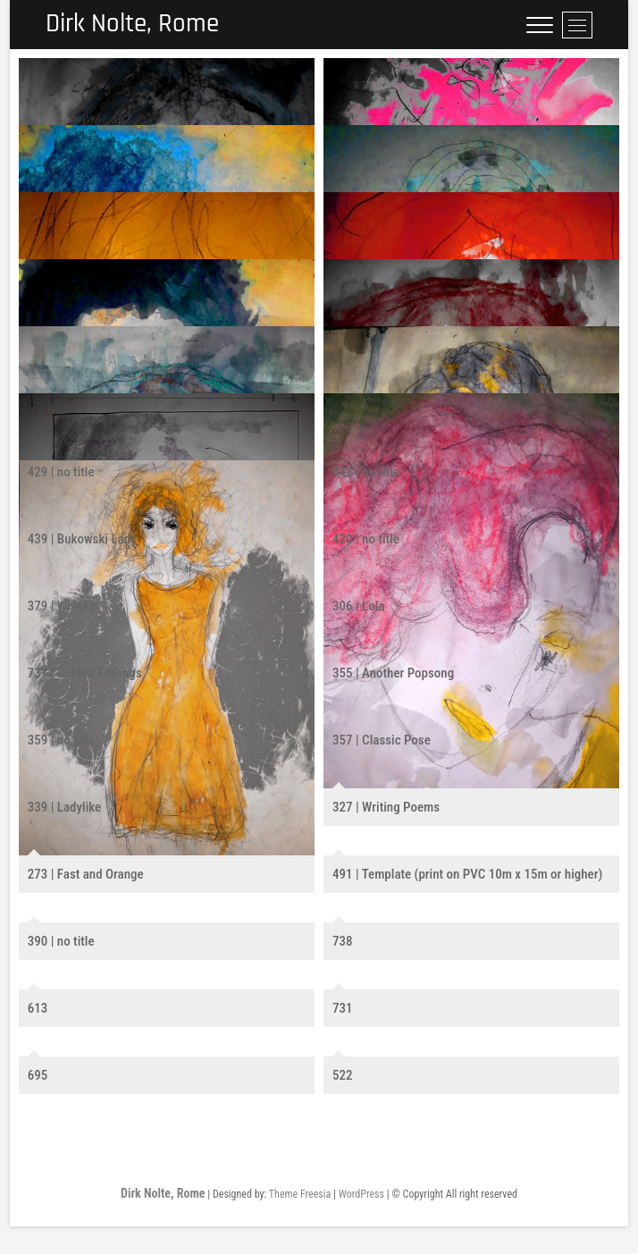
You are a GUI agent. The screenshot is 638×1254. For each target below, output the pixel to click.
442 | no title (365, 472)
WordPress (361, 1194)
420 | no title (365, 539)
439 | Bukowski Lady (82, 539)
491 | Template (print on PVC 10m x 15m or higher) (467, 874)
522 (342, 1075)
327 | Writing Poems (386, 807)
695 (38, 1075)
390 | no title (61, 941)
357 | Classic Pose (381, 740)
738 (342, 941)
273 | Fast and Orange (86, 874)
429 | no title (61, 472)
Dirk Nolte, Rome (136, 24)
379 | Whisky (62, 606)
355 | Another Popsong (393, 673)
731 (342, 1008)
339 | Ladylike (65, 807)
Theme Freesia (300, 1194)
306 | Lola (358, 606)
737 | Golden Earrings (85, 673)
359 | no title (61, 740)
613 (38, 1008)
